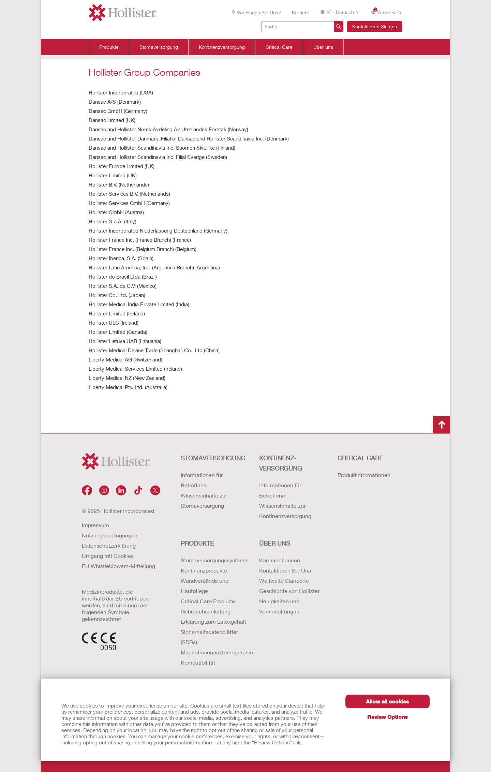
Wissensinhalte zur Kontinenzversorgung (285, 510)
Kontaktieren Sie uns (374, 26)
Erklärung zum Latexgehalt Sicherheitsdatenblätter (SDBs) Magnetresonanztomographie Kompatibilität (213, 642)
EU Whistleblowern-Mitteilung (118, 566)
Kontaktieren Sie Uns (285, 570)
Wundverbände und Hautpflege (204, 585)
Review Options (387, 716)
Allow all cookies (387, 701)
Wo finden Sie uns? (256, 12)
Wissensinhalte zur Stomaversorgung (204, 500)
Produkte (109, 47)
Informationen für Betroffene (202, 480)
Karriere (300, 12)
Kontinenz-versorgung (280, 463)
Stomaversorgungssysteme (213, 560)
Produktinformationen (364, 475)
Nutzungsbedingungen (109, 535)
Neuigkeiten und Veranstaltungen (279, 606)
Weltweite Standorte (284, 580)
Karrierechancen (279, 560)
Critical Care (279, 47)
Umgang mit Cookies (108, 555)
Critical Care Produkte (208, 601)
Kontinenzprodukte (204, 570)
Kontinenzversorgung (222, 47)
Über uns (323, 47)
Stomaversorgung (158, 47)
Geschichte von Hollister (289, 591)
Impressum (95, 525)
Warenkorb (386, 11)
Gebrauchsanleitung (205, 611)
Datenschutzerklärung (109, 545)
